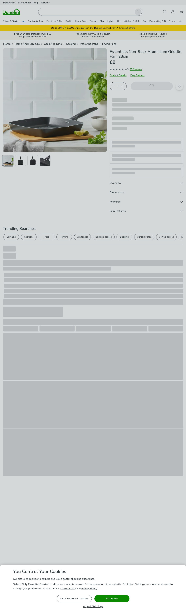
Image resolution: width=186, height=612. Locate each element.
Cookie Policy (68, 588)
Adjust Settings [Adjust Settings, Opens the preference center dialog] (93, 606)
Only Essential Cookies (74, 598)
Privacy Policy (89, 588)
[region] (93, 588)
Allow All (112, 598)
